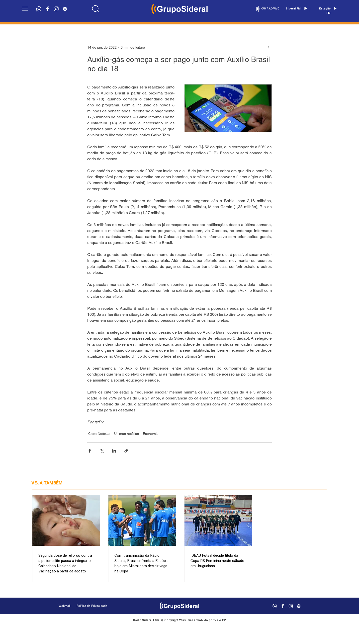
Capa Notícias (99, 434)
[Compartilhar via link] (126, 450)
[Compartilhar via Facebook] (89, 450)
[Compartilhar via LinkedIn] (114, 450)
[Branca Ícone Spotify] (65, 9)
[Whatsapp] (39, 9)
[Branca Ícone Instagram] (56, 9)
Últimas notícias (126, 434)
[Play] (306, 8)
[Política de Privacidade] (104, 606)
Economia (151, 434)
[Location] (95, 9)
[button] (24, 8)
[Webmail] (64, 606)
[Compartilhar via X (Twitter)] (101, 450)
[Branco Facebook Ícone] (47, 9)
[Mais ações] (269, 47)
